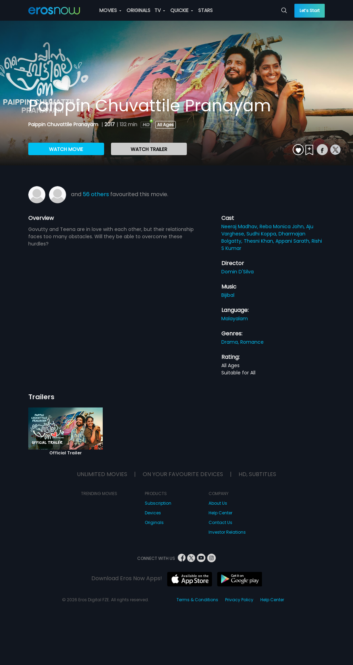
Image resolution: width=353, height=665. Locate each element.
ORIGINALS (138, 10)
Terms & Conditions (197, 600)
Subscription (158, 503)
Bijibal (227, 295)
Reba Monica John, (283, 226)
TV (159, 10)
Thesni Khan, (259, 241)
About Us (218, 503)
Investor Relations (227, 532)
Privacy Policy (239, 600)
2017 (109, 124)
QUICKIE (181, 10)
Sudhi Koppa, (262, 233)
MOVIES (110, 10)
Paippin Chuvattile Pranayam (64, 124)
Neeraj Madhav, (240, 226)
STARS (205, 10)
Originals (154, 522)
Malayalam (234, 318)
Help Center (220, 513)
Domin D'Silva (237, 271)
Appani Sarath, (293, 241)
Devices (153, 513)
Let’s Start (310, 10)
